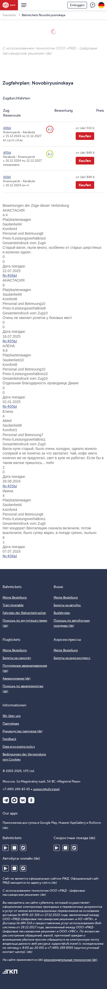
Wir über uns (12, 716)
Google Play (6, 848)
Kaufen (85, 136)
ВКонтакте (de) (23, 800)
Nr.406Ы (10, 275)
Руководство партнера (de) (23, 731)
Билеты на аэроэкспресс (72, 658)
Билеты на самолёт (17, 658)
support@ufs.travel (46, 789)
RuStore (23, 848)
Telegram (6, 800)
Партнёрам (11, 723)
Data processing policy (19, 746)
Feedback (93, 5)
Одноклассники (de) (31, 800)
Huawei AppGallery (14, 848)
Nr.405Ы (10, 341)
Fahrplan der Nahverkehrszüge (24, 613)
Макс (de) (14, 800)
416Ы (7, 177)
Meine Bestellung (15, 597)
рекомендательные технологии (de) (70, 960)
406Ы (7, 128)
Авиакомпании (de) (17, 678)
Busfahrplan (62, 613)
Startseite (9, 15)
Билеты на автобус (67, 605)
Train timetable (13, 605)
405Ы (7, 152)
